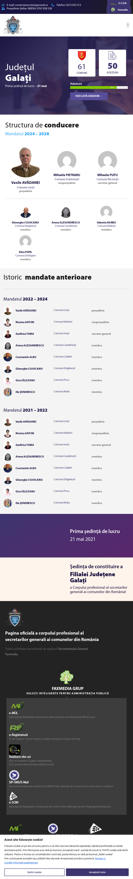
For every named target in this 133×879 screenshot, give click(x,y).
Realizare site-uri (20, 757)
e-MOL (13, 713)
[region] (66, 857)
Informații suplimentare (25, 862)
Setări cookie (34, 872)
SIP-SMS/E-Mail (19, 782)
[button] (128, 25)
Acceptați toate (97, 872)
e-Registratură (18, 735)
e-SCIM (13, 802)
